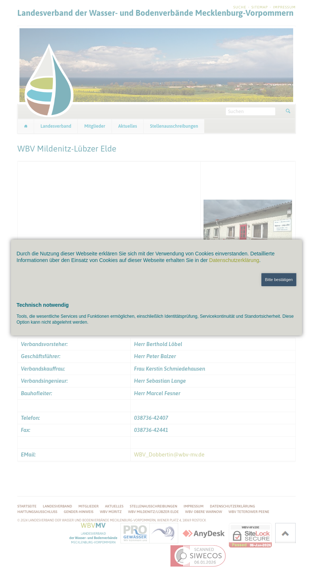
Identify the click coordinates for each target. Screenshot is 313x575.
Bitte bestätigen (279, 279)
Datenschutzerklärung (234, 260)
